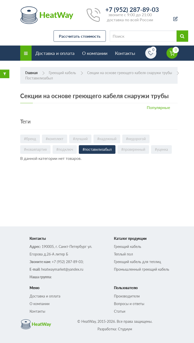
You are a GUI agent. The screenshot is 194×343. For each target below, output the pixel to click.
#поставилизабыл (97, 149)
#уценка (161, 149)
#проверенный (133, 149)
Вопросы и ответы (129, 304)
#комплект (54, 139)
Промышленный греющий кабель (141, 269)
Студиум (125, 329)
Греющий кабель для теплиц (137, 262)
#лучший (80, 139)
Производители (127, 296)
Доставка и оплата (55, 53)
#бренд (30, 139)
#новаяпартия (35, 149)
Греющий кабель (127, 246)
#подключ (64, 149)
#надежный (106, 139)
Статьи (119, 311)
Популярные (158, 107)
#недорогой (136, 139)
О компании (94, 53)
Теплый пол (123, 254)
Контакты (125, 53)
